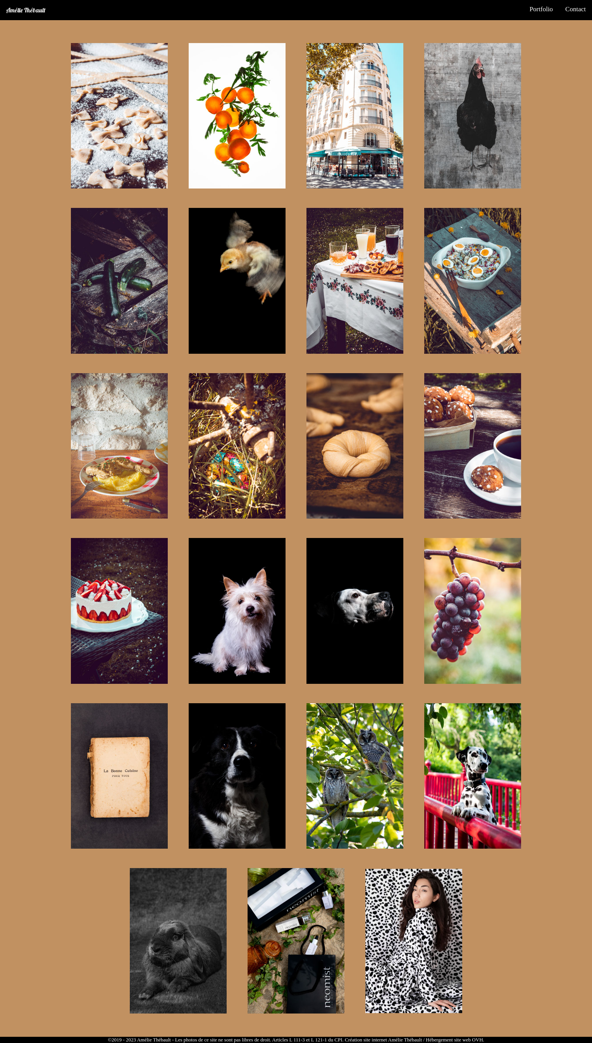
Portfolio (541, 9)
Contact (575, 9)
